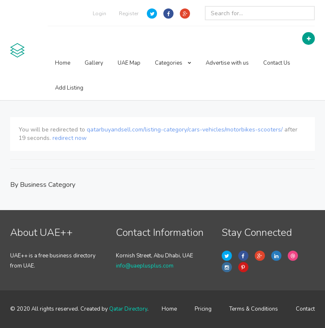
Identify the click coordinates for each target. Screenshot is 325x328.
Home (62, 63)
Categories (173, 63)
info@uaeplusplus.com (145, 266)
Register (128, 13)
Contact (305, 309)
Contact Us (276, 63)
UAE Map (129, 63)
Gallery (94, 63)
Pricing (203, 309)
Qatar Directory (128, 309)
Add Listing (69, 88)
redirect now (69, 138)
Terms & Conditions (253, 309)
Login (99, 13)
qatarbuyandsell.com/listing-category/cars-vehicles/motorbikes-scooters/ (185, 130)
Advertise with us (227, 63)
